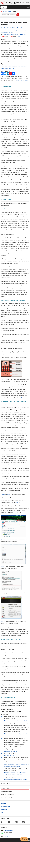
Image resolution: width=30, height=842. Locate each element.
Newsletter (3, 803)
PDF (17, 34)
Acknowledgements (8, 697)
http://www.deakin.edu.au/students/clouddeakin (15, 720)
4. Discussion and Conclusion (11, 639)
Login (3, 7)
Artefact (12, 68)
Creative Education (5, 19)
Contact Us (4, 809)
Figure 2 (23, 397)
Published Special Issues (7, 794)
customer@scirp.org (8, 830)
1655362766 (7, 836)
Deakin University (16, 66)
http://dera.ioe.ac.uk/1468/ (10, 751)
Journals (9, 11)
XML (25, 34)
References (4, 714)
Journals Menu (6, 784)
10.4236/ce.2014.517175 (9, 34)
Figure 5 (17, 502)
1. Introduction (6, 86)
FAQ (2, 812)
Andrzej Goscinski (21, 27)
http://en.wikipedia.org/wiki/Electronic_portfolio (15, 779)
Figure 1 (3, 267)
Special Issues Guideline (7, 798)
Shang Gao (3, 27)
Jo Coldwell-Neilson (12, 27)
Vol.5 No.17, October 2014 (17, 19)
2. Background (6, 199)
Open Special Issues (6, 791)
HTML (21, 34)
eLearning (3, 66)
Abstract (3, 39)
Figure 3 (3, 494)
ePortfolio (8, 66)
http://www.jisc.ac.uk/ (9, 755)
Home (4, 11)
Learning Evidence (5, 68)
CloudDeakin (24, 66)
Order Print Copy (5, 806)
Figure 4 (9, 494)
